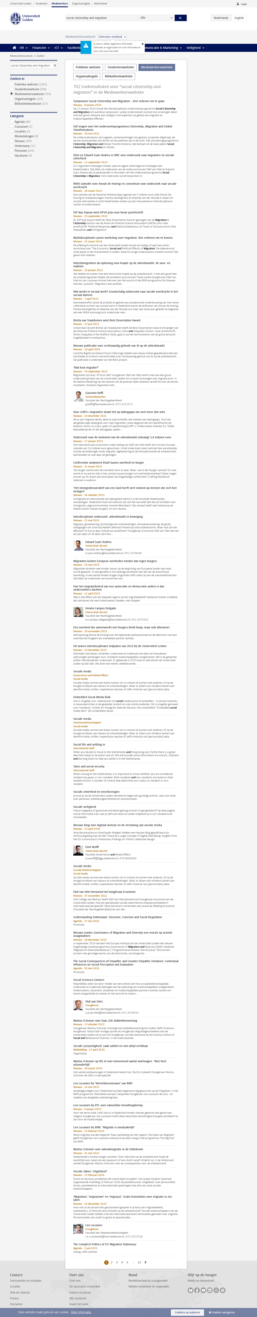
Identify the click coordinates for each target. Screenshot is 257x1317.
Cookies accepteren (187, 1312)
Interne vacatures (80, 1292)
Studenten (41, 3)
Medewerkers (60, 3)
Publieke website (33, 84)
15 (140, 1262)
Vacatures (33, 155)
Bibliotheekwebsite (33, 103)
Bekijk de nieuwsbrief (201, 1281)
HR (21, 48)
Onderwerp (33, 146)
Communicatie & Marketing (158, 48)
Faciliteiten (75, 48)
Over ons (74, 1281)
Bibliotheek (100, 3)
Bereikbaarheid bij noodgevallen (148, 1281)
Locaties (33, 131)
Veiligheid (194, 48)
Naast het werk (78, 1304)
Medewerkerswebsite (21, 55)
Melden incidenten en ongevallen (148, 1286)
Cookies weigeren (223, 1312)
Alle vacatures (77, 1298)
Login (244, 4)
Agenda (33, 122)
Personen (33, 150)
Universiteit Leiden (20, 3)
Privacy (14, 1298)
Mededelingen (33, 136)
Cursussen (33, 126)
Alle (143, 18)
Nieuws (33, 141)
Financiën (39, 48)
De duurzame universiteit (84, 1286)
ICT (57, 48)
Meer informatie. (81, 1312)
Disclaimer (16, 1304)
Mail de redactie (20, 1292)
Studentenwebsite (33, 89)
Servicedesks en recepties (25, 1281)
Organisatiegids (81, 3)
